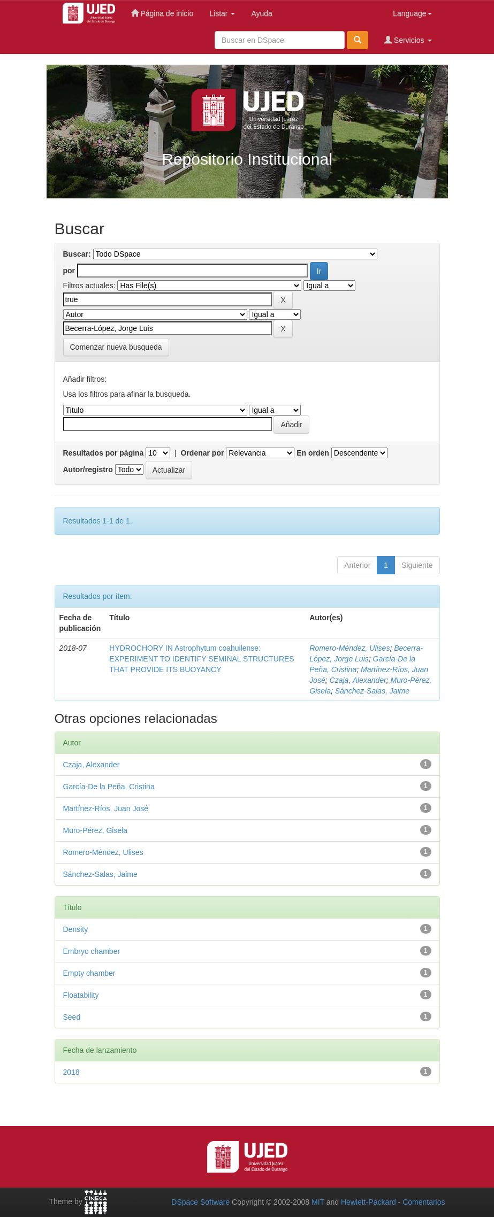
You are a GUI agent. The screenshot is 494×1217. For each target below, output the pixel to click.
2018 (71, 1072)
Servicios (408, 39)
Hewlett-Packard (368, 1202)
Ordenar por (202, 453)
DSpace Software (200, 1202)
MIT (317, 1202)
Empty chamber (89, 973)
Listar (222, 13)
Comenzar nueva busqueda (116, 347)
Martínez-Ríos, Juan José (106, 808)
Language (412, 13)
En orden (313, 453)
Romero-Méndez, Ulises (349, 648)
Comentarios (423, 1202)
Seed (72, 1017)
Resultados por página (103, 453)
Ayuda (261, 13)
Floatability (81, 995)
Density (75, 929)
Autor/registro (88, 469)
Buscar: (77, 254)
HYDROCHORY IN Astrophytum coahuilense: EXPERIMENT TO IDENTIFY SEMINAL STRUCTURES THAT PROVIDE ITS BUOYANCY (201, 659)
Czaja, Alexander (358, 680)
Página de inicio (162, 13)
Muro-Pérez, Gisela (95, 830)
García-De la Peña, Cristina (109, 786)
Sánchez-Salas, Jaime (372, 691)
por (69, 270)
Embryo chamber (91, 951)
